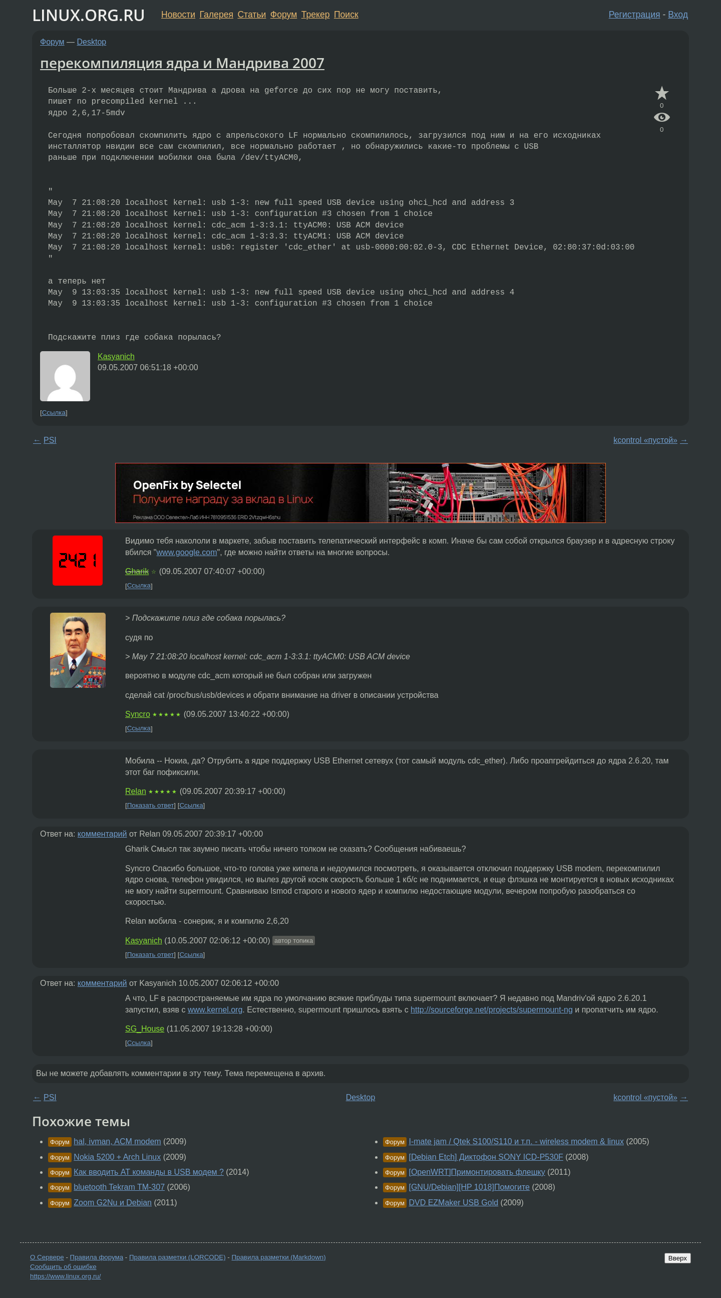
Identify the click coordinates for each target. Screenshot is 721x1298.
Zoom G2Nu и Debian (113, 1202)
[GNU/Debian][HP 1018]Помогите (469, 1187)
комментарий (102, 834)
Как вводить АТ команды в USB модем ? (149, 1172)
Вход (678, 15)
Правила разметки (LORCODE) (177, 1257)
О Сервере (47, 1257)
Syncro (137, 714)
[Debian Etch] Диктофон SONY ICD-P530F (486, 1157)
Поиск (346, 15)
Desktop (92, 42)
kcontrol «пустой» (645, 440)
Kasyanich (116, 356)
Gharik (137, 571)
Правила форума (97, 1257)
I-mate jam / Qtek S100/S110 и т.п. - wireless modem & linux (516, 1141)
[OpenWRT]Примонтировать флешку (477, 1172)
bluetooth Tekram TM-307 (119, 1187)
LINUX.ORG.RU (88, 15)
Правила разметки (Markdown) (278, 1257)
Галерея (216, 15)
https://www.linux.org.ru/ (65, 1276)
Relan (135, 791)
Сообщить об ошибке (63, 1266)
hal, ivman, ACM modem (117, 1141)
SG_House (144, 1028)
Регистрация (634, 15)
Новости (178, 15)
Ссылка (54, 412)
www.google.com (187, 552)
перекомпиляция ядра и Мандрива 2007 (182, 62)
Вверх (677, 1258)
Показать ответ (150, 805)
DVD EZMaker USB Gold (453, 1202)
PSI (50, 440)
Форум (283, 15)
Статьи (251, 15)
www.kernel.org (215, 1009)
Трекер (315, 15)
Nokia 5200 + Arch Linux (117, 1157)
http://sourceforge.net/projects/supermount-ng (492, 1009)
